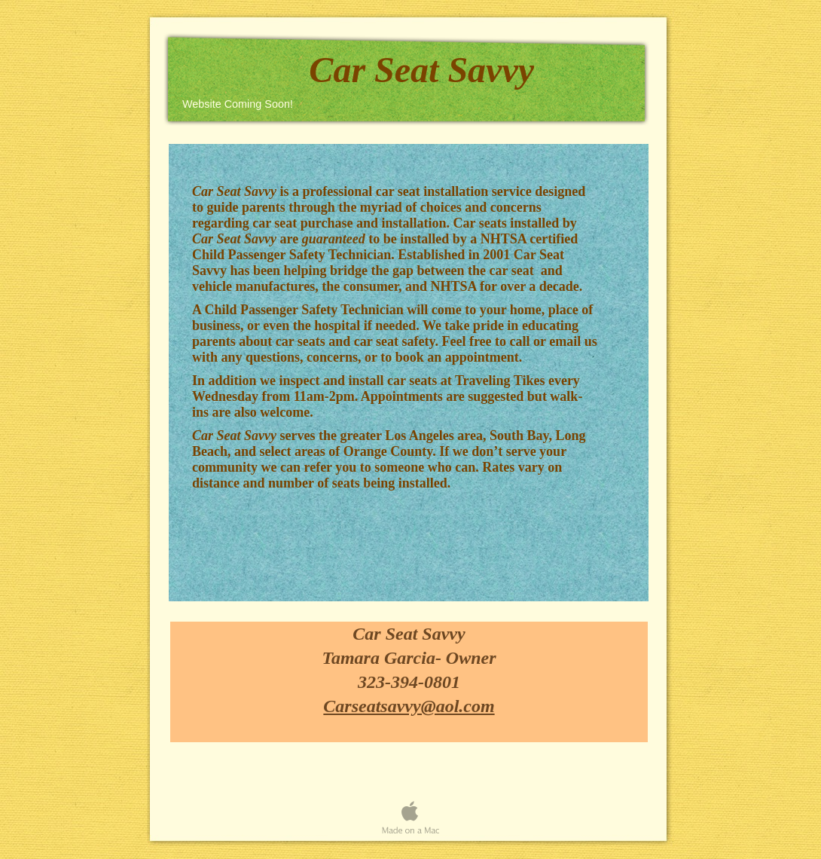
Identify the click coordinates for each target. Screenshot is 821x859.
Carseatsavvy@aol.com (408, 706)
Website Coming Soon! (237, 104)
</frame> (410, 767)
